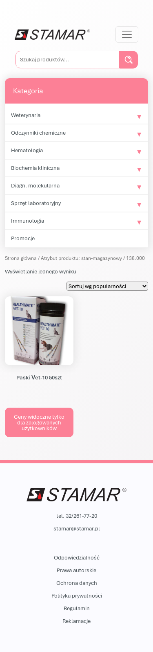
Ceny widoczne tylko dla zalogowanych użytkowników (39, 422)
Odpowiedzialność (77, 557)
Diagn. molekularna (35, 185)
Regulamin (77, 608)
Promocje (23, 238)
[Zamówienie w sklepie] (107, 286)
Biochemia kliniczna (35, 167)
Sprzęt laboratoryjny (36, 203)
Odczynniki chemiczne (38, 132)
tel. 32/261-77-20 (76, 515)
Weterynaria (25, 115)
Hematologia (27, 150)
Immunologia (27, 220)
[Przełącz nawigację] (126, 34)
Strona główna (21, 258)
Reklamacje (76, 621)
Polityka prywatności (76, 595)
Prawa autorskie (76, 570)
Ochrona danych (76, 583)
